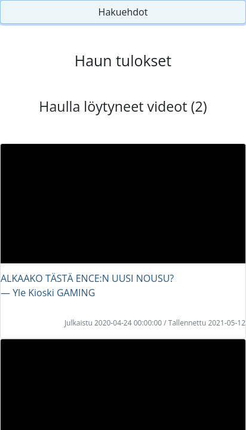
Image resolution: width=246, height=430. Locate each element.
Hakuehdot (123, 12)
